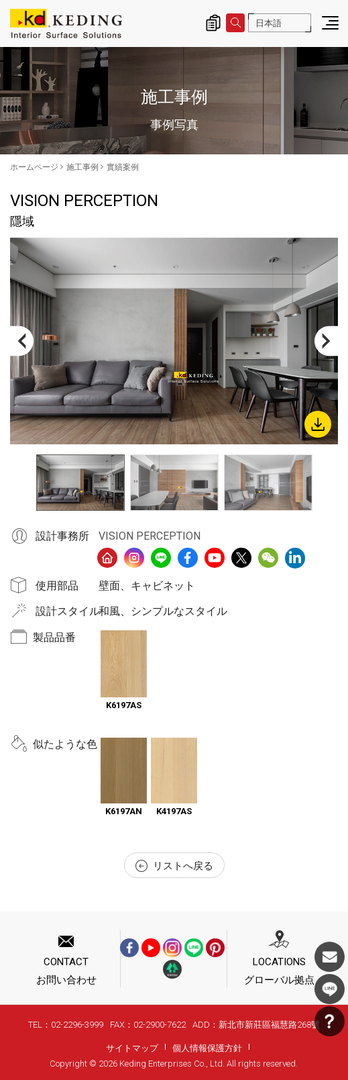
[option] (174, 341)
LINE (329, 989)
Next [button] (326, 341)
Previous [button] (22, 341)
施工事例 (82, 167)
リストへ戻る (174, 866)
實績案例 (123, 167)
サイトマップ (132, 1048)
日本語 (268, 23)
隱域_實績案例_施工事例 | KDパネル (66, 23)
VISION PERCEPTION (149, 536)
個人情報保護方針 (207, 1048)
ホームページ (34, 167)
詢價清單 (213, 22)
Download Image (317, 424)
